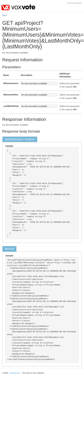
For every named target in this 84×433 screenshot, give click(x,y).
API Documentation (75, 3)
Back (4, 15)
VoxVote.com (14, 373)
